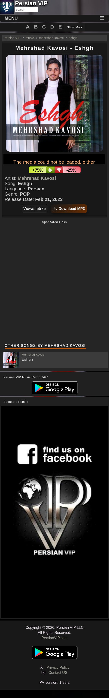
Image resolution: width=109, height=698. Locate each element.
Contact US (57, 673)
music (29, 38)
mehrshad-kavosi (51, 38)
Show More (74, 27)
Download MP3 (69, 209)
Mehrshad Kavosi (37, 178)
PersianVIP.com (55, 638)
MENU (11, 18)
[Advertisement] (54, 282)
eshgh (73, 38)
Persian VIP (12, 38)
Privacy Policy (58, 667)
